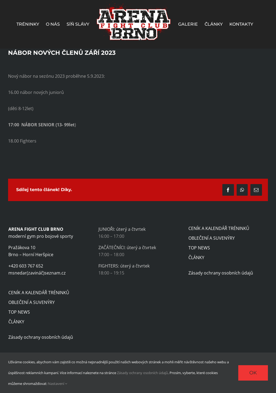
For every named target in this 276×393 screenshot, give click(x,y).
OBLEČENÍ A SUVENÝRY (31, 302)
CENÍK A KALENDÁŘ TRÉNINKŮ (38, 293)
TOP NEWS (19, 312)
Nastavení (57, 383)
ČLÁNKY (16, 322)
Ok (253, 373)
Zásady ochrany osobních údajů (40, 337)
